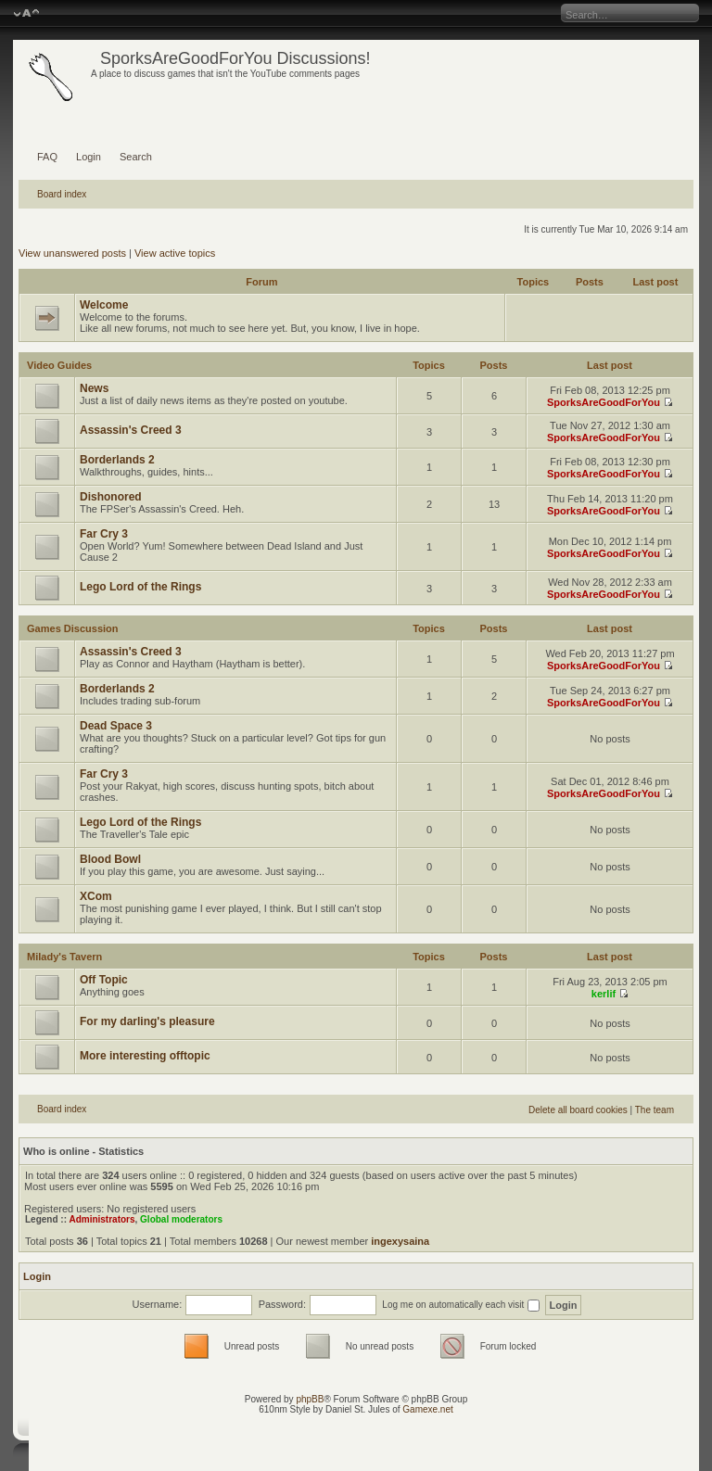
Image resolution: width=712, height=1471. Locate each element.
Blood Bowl (110, 859)
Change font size (26, 14)
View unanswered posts (72, 253)
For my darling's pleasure (147, 1021)
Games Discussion (72, 628)
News (94, 388)
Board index (61, 194)
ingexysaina (400, 1241)
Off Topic (104, 979)
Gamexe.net (427, 1409)
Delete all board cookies (578, 1110)
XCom (96, 896)
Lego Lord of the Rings (140, 586)
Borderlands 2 (117, 459)
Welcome (104, 304)
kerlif (603, 993)
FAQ (47, 156)
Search (136, 156)
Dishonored (111, 496)
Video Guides (59, 365)
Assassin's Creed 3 (131, 430)
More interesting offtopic (145, 1055)
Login (88, 156)
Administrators (101, 1219)
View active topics (174, 253)
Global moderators (181, 1219)
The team (654, 1110)
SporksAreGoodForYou (603, 402)
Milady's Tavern (64, 956)
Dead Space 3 (116, 725)
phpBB (310, 1399)
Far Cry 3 (104, 533)
